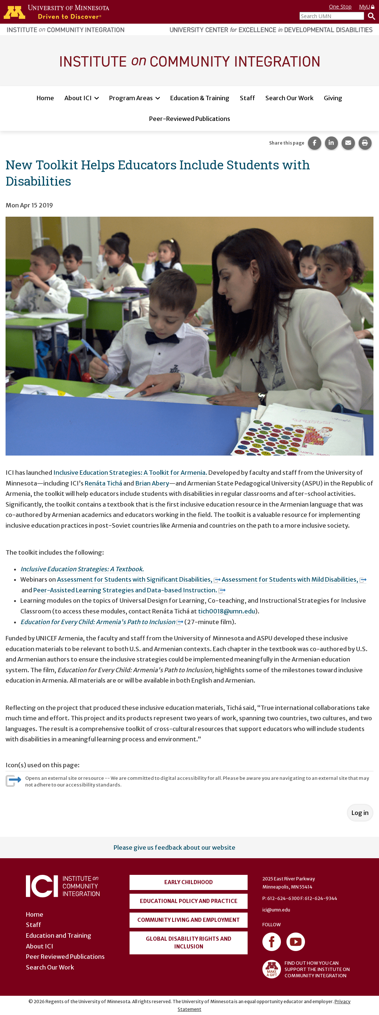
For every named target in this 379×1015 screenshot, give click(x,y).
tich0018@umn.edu (226, 611)
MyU (367, 6)
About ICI (78, 98)
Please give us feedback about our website (174, 847)
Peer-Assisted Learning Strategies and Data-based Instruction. (129, 590)
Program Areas (131, 98)
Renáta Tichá (103, 483)
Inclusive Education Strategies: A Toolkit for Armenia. (130, 472)
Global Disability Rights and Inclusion (188, 943)
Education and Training (58, 935)
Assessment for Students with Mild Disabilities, (294, 579)
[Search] (369, 16)
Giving (333, 98)
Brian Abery (152, 483)
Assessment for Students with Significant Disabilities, (139, 579)
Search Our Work (289, 98)
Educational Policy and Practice (189, 901)
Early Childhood (188, 882)
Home (45, 98)
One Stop (340, 6)
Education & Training (199, 98)
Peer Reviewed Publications (65, 956)
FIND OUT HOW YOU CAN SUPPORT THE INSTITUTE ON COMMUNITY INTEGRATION (306, 969)
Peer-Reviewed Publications (189, 118)
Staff (247, 98)
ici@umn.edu (276, 910)
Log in (360, 812)
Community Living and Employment (188, 920)
